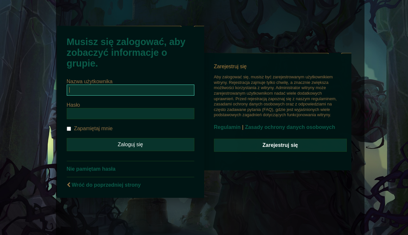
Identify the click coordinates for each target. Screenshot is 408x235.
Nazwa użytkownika (90, 81)
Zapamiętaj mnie (90, 128)
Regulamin (227, 127)
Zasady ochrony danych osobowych (290, 127)
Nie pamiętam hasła (91, 169)
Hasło (73, 105)
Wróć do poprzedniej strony (106, 185)
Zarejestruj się (280, 145)
